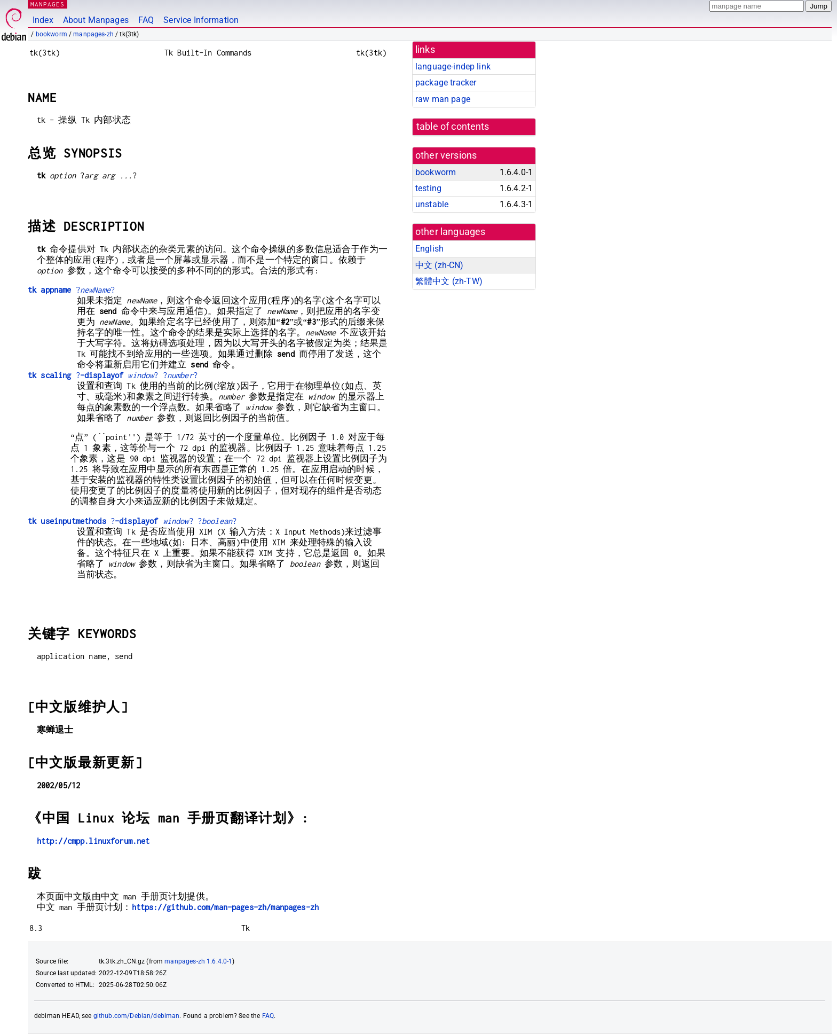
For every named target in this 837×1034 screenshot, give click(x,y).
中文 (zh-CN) (439, 265)
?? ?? (113, 375)
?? (71, 289)
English (429, 249)
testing (428, 188)
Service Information (201, 20)
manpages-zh (93, 34)
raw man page (442, 99)
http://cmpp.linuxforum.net (93, 840)
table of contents (452, 126)
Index (43, 20)
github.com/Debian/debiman (136, 1016)
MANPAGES (47, 4)
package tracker (445, 82)
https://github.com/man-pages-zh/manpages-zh (225, 907)
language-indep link (453, 66)
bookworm (51, 34)
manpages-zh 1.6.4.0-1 (198, 961)
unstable (431, 204)
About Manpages (96, 20)
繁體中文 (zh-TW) (449, 281)
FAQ (146, 20)
